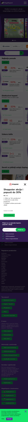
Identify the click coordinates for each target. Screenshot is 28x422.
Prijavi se (20, 229)
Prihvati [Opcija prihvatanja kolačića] (9, 418)
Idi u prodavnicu (9, 215)
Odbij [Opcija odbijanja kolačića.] (2, 418)
